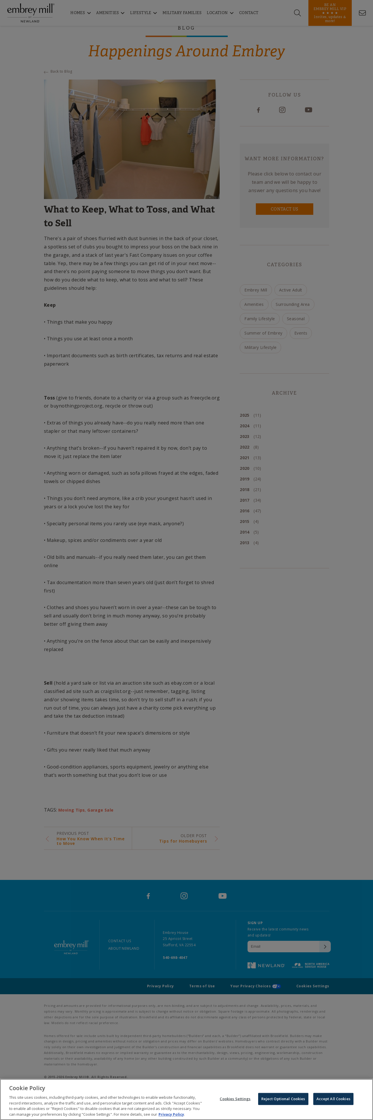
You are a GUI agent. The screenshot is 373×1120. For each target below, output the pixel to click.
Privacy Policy (171, 1115)
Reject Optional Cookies (283, 1100)
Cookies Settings (235, 1100)
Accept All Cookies (333, 1100)
